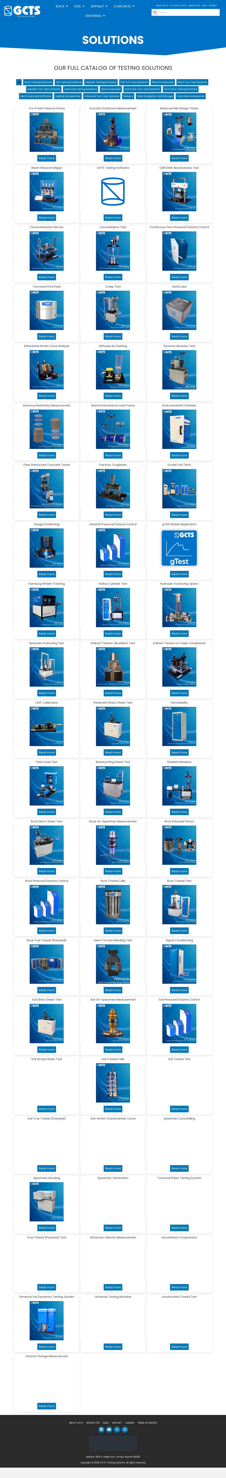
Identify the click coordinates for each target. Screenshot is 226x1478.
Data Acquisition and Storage (94, 106)
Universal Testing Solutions (116, 90)
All (25, 82)
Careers (129, 1433)
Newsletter (93, 1433)
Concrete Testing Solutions (47, 98)
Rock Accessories (188, 82)
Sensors (190, 98)
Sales (106, 1433)
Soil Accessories (150, 90)
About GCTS (76, 1433)
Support (117, 1433)
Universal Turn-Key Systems (161, 98)
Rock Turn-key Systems (35, 90)
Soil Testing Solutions (82, 82)
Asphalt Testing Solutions (118, 82)
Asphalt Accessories (123, 98)
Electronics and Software (87, 98)
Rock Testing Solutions (47, 82)
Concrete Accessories (134, 106)
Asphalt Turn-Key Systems (74, 90)
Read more (46, 169)
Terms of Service (147, 1433)
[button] (101, 1440)
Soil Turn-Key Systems (156, 82)
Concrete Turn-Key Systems (185, 90)
